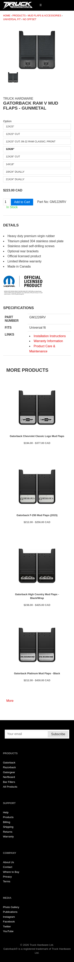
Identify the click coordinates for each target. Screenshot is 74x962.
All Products (10, 786)
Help (5, 812)
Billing (6, 822)
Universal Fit (12, 19)
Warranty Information (48, 341)
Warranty (8, 836)
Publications (10, 911)
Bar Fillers (9, 781)
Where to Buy (11, 871)
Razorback (9, 767)
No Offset (29, 19)
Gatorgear (9, 772)
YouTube (8, 931)
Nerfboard (9, 777)
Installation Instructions (50, 336)
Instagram (9, 916)
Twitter (7, 926)
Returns (7, 831)
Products (19, 15)
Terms (6, 881)
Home (6, 15)
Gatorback (9, 762)
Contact (7, 867)
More (9, 700)
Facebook (9, 921)
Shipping (8, 826)
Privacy (7, 876)
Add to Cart (22, 202)
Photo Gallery (11, 907)
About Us (8, 862)
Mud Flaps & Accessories (44, 15)
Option (7, 121)
